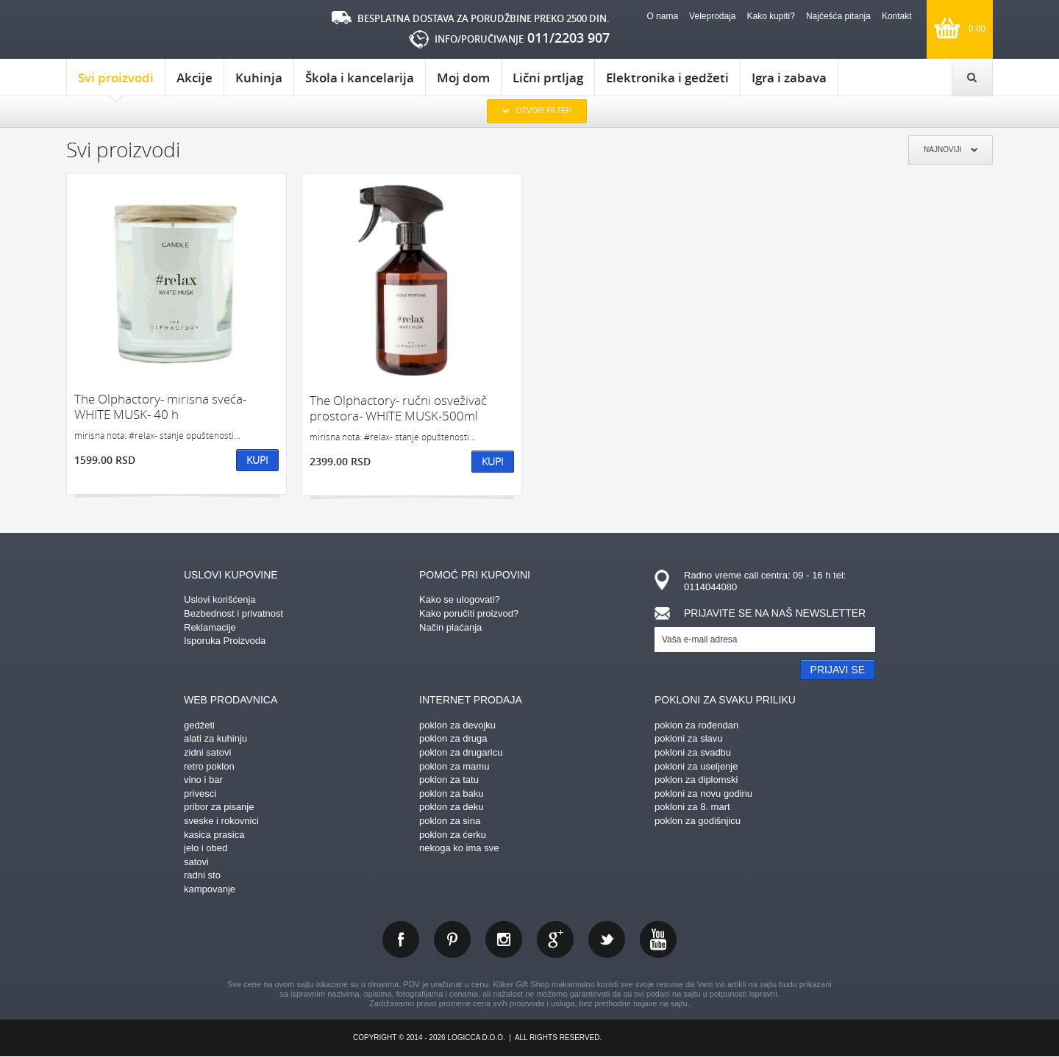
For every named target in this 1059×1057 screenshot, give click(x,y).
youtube (658, 939)
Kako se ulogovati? (459, 599)
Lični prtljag (548, 77)
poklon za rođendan (696, 725)
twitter (606, 939)
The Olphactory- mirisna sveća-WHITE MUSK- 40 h (160, 407)
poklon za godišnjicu (698, 820)
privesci (200, 793)
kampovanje (209, 889)
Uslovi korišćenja (220, 599)
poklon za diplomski (696, 779)
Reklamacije (210, 627)
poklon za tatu (449, 779)
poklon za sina (449, 820)
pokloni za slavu (689, 738)
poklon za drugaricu (460, 752)
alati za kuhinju (215, 738)
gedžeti (199, 725)
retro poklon (209, 766)
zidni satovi (207, 752)
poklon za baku (451, 793)
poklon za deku (451, 806)
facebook (400, 939)
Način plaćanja (450, 627)
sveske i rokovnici (221, 820)
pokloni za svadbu (693, 752)
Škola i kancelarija (359, 77)
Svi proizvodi (116, 82)
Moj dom (463, 77)
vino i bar (203, 779)
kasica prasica (214, 834)
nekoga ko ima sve (459, 847)
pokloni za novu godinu (703, 793)
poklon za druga (453, 738)
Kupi (257, 460)
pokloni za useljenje (696, 766)
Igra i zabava (789, 77)
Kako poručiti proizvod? (468, 613)
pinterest (452, 939)
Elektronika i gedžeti (667, 77)
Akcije (194, 77)
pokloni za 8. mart (692, 806)
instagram (503, 939)
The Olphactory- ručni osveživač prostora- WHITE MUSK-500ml (398, 408)
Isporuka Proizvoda (224, 640)
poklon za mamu (454, 766)
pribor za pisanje (219, 806)
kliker (128, 30)
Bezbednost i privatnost (233, 613)
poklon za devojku (457, 725)
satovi (196, 861)
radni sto (202, 875)
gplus (555, 939)
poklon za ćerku (452, 834)
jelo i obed (205, 847)
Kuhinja (258, 77)
